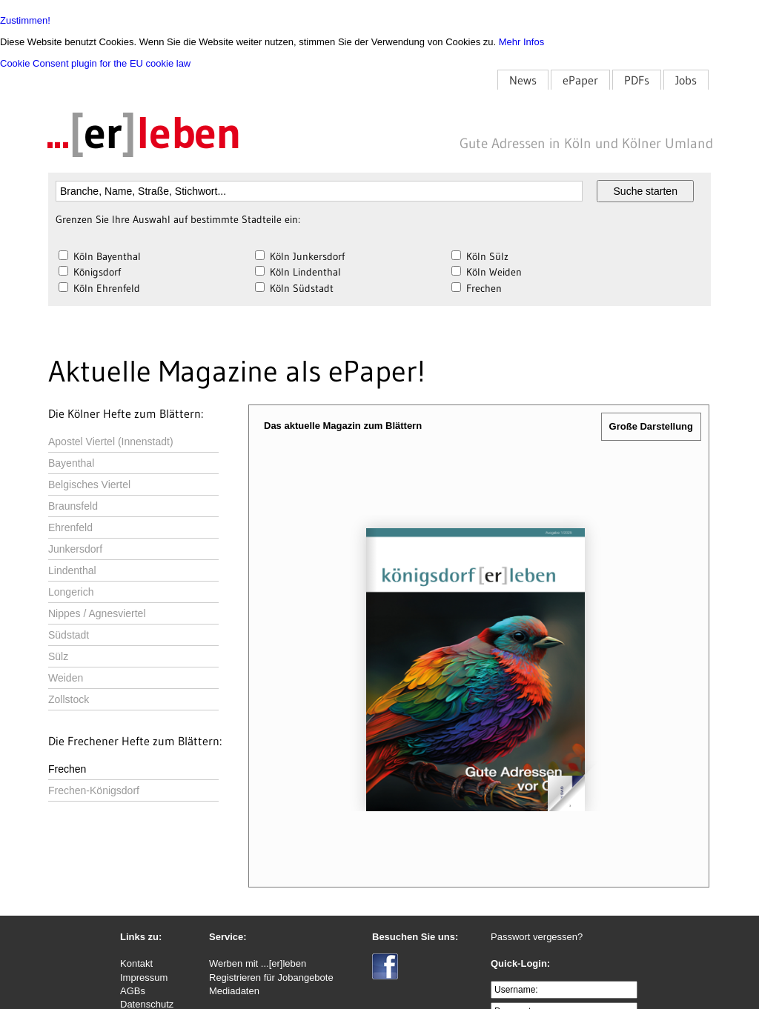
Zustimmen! (25, 20)
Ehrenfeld (70, 527)
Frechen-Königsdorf (93, 790)
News (523, 80)
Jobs (686, 80)
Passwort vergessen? (537, 936)
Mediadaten (234, 990)
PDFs (636, 80)
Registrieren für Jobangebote (271, 977)
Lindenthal (72, 570)
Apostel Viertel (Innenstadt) (110, 441)
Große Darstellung (651, 426)
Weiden (65, 678)
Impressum (144, 977)
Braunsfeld (73, 506)
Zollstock (68, 699)
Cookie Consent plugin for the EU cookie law (95, 63)
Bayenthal (71, 463)
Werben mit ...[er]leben (257, 963)
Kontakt (136, 963)
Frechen (67, 769)
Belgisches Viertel (89, 484)
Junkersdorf (75, 549)
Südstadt (68, 635)
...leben (144, 132)
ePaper (580, 80)
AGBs (132, 990)
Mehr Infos (521, 41)
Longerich (71, 592)
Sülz (58, 656)
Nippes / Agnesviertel (97, 613)
